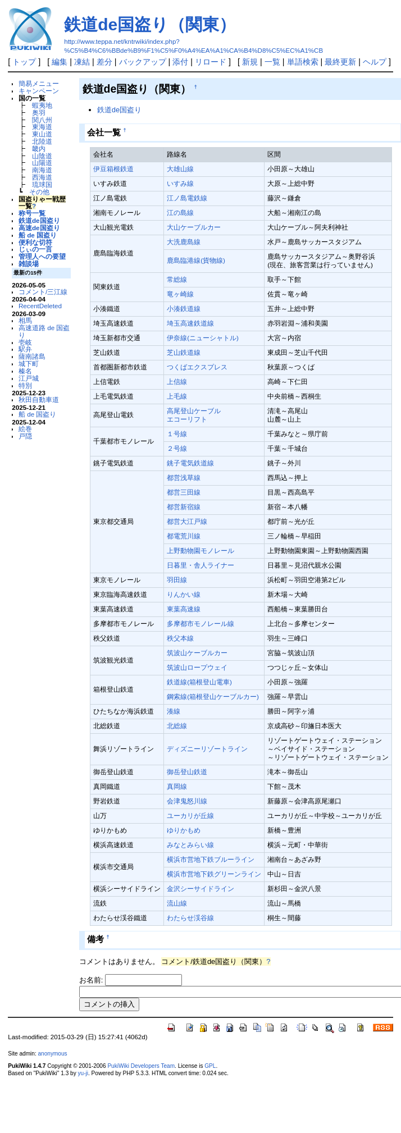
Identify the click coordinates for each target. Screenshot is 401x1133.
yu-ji (83, 1073)
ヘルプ (374, 61)
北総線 (177, 725)
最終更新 (340, 61)
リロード (210, 61)
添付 (180, 61)
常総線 (177, 279)
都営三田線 (183, 492)
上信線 (177, 381)
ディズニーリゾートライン (207, 748)
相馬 (25, 320)
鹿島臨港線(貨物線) (196, 260)
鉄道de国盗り (39, 220)
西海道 (42, 177)
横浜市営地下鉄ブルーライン (210, 859)
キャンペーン (39, 90)
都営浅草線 (183, 477)
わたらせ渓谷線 (190, 917)
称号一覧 (32, 213)
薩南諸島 (32, 356)
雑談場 (29, 263)
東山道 (42, 134)
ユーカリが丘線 (190, 815)
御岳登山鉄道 (187, 771)
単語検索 (302, 61)
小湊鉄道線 (183, 308)
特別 (25, 385)
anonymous (52, 1053)
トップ (24, 61)
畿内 (38, 148)
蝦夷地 (42, 105)
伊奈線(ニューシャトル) (203, 337)
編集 (59, 61)
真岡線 (177, 786)
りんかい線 (183, 594)
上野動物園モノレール (200, 550)
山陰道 (42, 155)
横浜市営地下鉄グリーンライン (214, 874)
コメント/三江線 (43, 291)
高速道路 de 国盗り (44, 331)
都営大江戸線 (187, 521)
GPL (210, 1066)
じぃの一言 (35, 249)
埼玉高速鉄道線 (190, 323)
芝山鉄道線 (183, 352)
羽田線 (177, 579)
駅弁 (25, 349)
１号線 (177, 433)
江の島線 (180, 212)
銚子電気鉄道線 (190, 463)
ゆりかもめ (183, 830)
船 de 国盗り (38, 235)
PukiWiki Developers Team (141, 1066)
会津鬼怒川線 (187, 801)
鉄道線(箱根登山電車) (199, 682)
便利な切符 (35, 242)
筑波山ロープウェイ (197, 667)
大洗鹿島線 (183, 241)
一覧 (272, 61)
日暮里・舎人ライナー (200, 565)
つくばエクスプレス (197, 367)
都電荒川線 (183, 536)
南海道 (42, 169)
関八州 (42, 120)
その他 (39, 191)
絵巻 (25, 428)
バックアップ (142, 61)
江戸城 (29, 378)
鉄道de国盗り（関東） (150, 24)
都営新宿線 (183, 506)
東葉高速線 (183, 609)
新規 (250, 61)
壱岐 (25, 342)
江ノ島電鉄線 (187, 198)
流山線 (177, 903)
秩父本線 (180, 638)
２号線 (177, 448)
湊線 (173, 711)
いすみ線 (180, 183)
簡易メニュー (39, 83)
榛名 (25, 370)
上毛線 (177, 396)
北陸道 (42, 141)
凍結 (82, 61)
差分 (104, 61)
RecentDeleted (40, 305)
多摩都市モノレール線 (200, 623)
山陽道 (42, 162)
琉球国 (42, 184)
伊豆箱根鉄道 (113, 168)
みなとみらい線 (190, 844)
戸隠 (25, 436)
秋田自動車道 (39, 399)
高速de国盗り (39, 227)
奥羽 (38, 112)
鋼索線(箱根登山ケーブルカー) (213, 696)
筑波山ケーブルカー (197, 652)
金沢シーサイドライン (200, 888)
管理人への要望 (42, 256)
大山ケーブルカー (194, 227)
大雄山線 (180, 168)
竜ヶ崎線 (180, 294)
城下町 (29, 363)
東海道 (42, 126)
